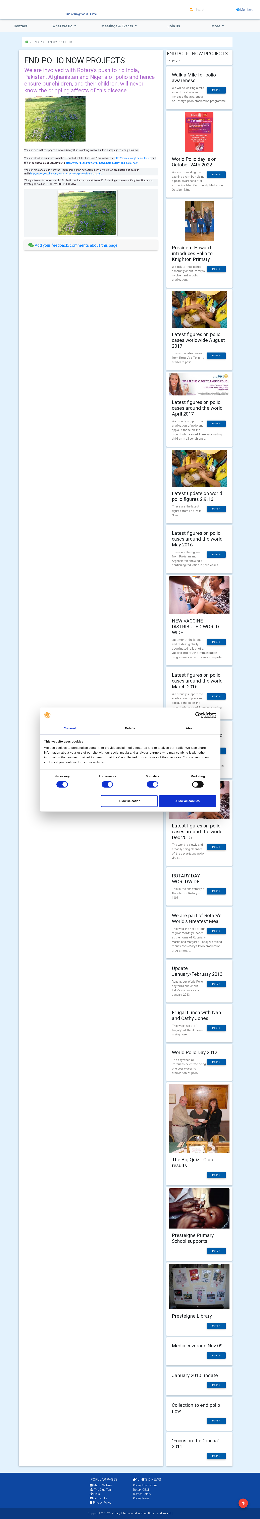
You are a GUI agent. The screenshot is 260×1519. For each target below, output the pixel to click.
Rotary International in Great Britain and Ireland (141, 1513)
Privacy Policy (100, 1502)
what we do (62, 26)
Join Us (173, 26)
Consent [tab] (70, 728)
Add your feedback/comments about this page (72, 245)
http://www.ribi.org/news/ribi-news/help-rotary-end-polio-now (101, 162)
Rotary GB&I (141, 1489)
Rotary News (141, 1498)
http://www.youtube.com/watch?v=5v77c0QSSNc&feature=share (66, 173)
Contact (21, 26)
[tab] (91, 245)
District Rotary (142, 1494)
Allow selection (129, 801)
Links (95, 1494)
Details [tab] (130, 728)
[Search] (210, 10)
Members (245, 10)
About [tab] (190, 728)
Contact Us (98, 1498)
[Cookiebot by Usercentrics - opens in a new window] (198, 715)
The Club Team (101, 1489)
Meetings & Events (117, 26)
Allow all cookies (187, 801)
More (216, 26)
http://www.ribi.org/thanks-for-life (133, 158)
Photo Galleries (101, 1485)
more (216, 90)
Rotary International (145, 1485)
